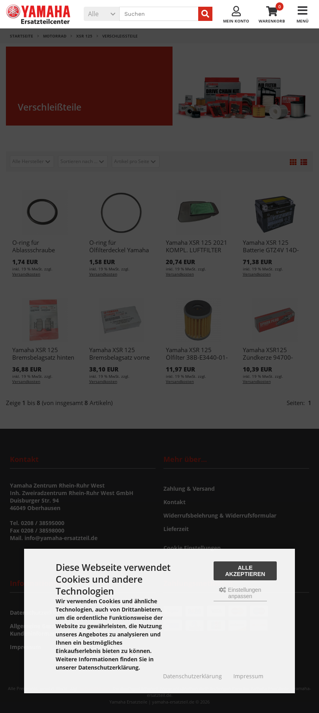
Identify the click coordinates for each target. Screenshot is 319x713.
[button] (101, 14)
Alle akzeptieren (245, 571)
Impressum (248, 676)
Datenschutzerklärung (192, 676)
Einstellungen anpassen (240, 593)
